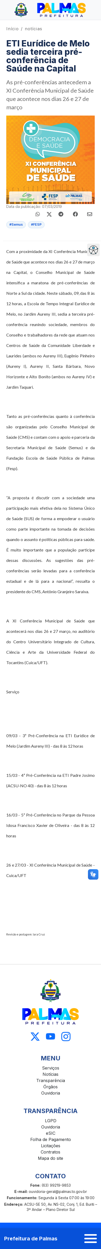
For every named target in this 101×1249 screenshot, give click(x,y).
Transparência (50, 1080)
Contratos (50, 1152)
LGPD (50, 1120)
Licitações (50, 1145)
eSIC (50, 1133)
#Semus (16, 224)
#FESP (36, 224)
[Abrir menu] (90, 1238)
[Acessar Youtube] (50, 1036)
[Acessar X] (35, 1036)
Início (12, 28)
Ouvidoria (50, 1093)
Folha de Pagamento (50, 1139)
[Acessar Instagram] (66, 1036)
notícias (33, 28)
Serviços (50, 1068)
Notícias (50, 1074)
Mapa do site (50, 1158)
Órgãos (50, 1086)
